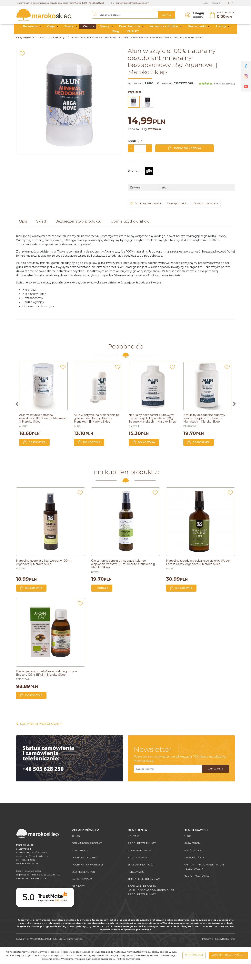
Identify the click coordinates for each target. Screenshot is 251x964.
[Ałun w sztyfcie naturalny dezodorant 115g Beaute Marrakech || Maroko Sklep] (43, 420)
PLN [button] (229, 3)
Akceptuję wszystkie (228, 955)
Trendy (221, 28)
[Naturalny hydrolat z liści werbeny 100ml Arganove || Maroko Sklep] (43, 564)
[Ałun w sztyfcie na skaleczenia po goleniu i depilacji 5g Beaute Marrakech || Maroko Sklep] (97, 420)
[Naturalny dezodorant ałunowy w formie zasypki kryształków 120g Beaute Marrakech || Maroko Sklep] (152, 420)
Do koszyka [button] (34, 444)
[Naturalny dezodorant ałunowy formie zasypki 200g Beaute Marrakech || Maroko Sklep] (204, 420)
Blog (115, 33)
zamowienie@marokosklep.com (132, 3)
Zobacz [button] (102, 589)
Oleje (51, 28)
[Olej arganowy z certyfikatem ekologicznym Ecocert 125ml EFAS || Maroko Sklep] (46, 674)
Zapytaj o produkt (177, 205)
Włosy (104, 28)
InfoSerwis (207, 939)
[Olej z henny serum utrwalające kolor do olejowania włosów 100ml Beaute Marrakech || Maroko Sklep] (123, 566)
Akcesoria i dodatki (164, 28)
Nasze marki (197, 28)
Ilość (135, 142)
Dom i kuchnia (129, 28)
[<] (17, 405)
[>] (234, 405)
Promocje (30, 28)
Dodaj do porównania (206, 205)
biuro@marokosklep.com (36, 856)
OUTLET (133, 33)
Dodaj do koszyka (184, 150)
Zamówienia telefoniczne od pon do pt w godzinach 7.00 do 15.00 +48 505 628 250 (61, 3)
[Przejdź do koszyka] (226, 16)
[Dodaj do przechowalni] (22, 55)
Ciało (86, 28)
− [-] (131, 150)
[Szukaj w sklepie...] (125, 15)
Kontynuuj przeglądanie (39, 726)
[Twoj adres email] (168, 770)
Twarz (68, 28)
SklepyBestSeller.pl (225, 939)
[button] (23, 223)
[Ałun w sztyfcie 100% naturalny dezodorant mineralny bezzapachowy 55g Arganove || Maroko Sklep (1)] (69, 103)
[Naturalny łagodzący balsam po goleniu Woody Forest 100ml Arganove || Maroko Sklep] (198, 564)
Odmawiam (194, 955)
